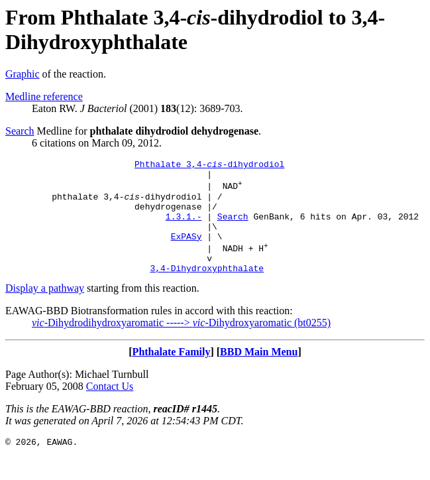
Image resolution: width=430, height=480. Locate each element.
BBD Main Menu (258, 373)
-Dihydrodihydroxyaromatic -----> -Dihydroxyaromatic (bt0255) (181, 344)
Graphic (22, 74)
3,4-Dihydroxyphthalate (207, 290)
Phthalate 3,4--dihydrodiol (209, 166)
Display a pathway (44, 310)
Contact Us (110, 408)
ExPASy (186, 252)
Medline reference (44, 96)
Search (19, 131)
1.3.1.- (184, 228)
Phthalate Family (172, 373)
